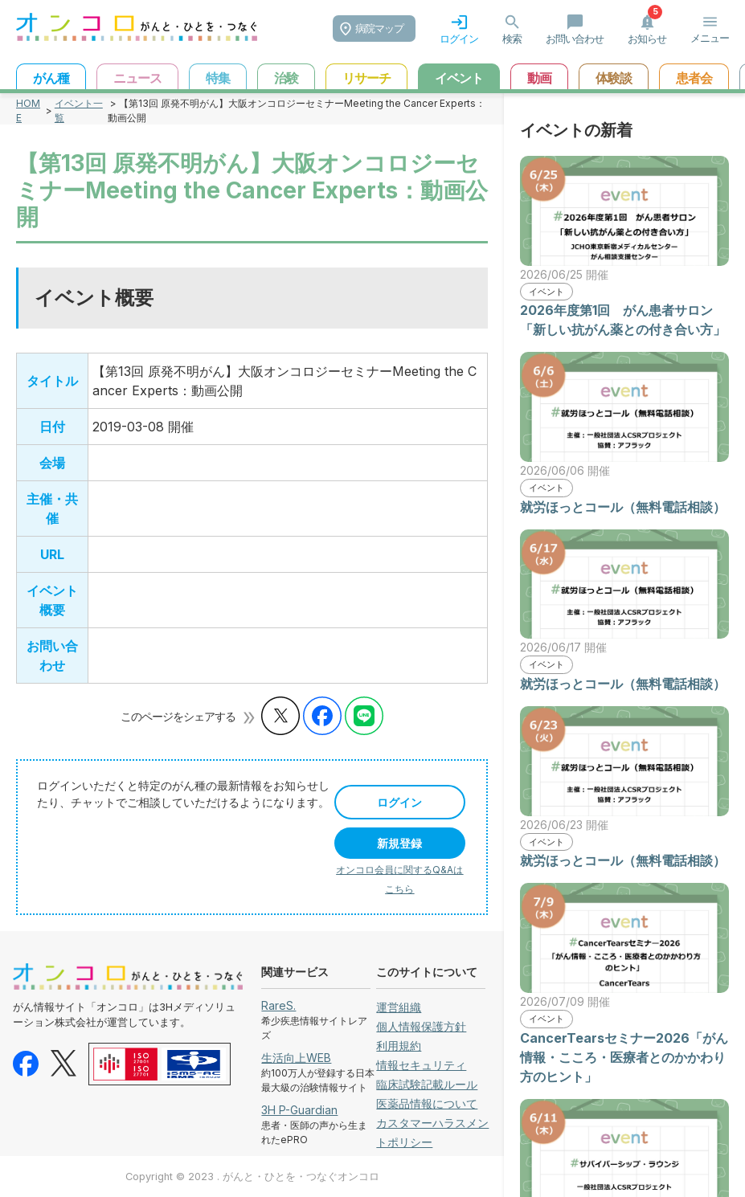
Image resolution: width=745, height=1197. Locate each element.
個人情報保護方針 (421, 1026)
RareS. (278, 1005)
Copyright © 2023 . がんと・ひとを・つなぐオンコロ (252, 1176)
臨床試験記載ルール (426, 1084)
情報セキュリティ (421, 1065)
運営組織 (398, 1007)
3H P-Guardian (299, 1110)
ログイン (399, 802)
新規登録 (399, 843)
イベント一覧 (79, 110)
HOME (28, 110)
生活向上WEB (296, 1057)
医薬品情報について (426, 1103)
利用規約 (398, 1045)
